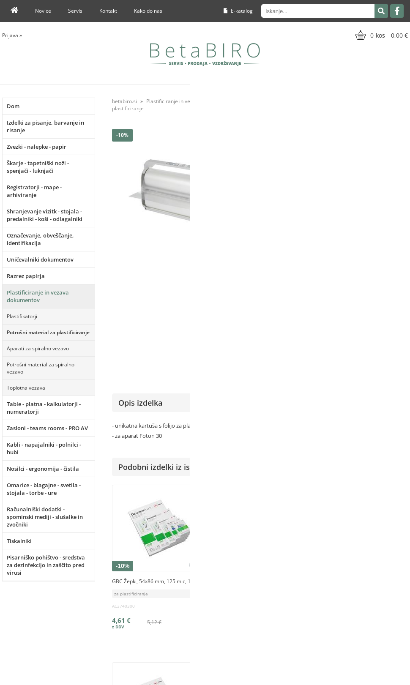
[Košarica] (380, 35)
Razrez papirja (26, 276)
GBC (402, 274)
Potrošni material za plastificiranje (48, 332)
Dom (13, 106)
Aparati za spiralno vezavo (38, 348)
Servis (75, 10)
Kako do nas (148, 10)
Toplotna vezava (26, 387)
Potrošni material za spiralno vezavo (40, 368)
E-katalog (238, 10)
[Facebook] (397, 11)
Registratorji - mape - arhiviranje (34, 191)
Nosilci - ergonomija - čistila (43, 468)
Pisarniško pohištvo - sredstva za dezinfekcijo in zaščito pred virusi (46, 565)
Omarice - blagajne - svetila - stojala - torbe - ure (44, 489)
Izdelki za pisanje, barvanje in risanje (45, 126)
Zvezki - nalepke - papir (36, 146)
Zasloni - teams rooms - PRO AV (47, 428)
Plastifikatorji (22, 316)
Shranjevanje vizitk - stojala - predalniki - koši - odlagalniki (44, 215)
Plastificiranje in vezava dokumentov (38, 296)
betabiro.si (124, 101)
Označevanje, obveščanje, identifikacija (40, 239)
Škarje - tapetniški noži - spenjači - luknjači (38, 167)
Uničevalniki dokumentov (40, 259)
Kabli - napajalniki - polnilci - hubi (44, 448)
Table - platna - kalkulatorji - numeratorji (44, 407)
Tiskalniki (19, 541)
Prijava (12, 35)
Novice (43, 10)
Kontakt (108, 10)
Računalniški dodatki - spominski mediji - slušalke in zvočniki (45, 516)
